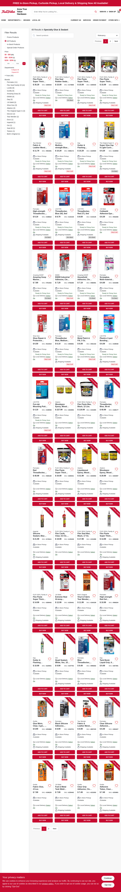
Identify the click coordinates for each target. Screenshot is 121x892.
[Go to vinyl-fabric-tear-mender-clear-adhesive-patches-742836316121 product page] (86, 602)
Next (116, 41)
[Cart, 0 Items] (118, 11)
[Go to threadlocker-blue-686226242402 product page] (109, 410)
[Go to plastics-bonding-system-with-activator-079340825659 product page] (109, 344)
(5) (10, 91)
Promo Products (13, 37)
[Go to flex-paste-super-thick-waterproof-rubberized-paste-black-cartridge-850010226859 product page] (109, 539)
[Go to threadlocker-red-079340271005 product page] (86, 217)
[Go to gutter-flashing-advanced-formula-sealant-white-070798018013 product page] (86, 151)
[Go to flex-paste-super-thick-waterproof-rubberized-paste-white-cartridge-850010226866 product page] (42, 602)
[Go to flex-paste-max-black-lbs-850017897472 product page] (86, 410)
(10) (16, 85)
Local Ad (36, 20)
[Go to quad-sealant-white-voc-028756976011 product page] (64, 665)
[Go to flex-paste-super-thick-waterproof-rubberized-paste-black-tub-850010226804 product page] (86, 85)
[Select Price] (24, 63)
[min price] (8, 63)
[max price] (17, 63)
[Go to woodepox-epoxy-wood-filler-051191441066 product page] (109, 475)
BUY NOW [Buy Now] (42, 115)
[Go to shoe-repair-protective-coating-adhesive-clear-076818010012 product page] (42, 344)
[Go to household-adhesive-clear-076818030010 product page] (86, 281)
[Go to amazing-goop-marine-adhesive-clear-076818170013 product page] (42, 281)
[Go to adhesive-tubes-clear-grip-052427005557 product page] (109, 792)
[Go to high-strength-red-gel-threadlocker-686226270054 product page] (109, 602)
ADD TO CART (42, 110)
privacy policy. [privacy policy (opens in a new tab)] (48, 884)
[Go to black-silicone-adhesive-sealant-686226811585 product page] (64, 729)
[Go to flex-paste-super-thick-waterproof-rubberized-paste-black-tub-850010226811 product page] (64, 475)
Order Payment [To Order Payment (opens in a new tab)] (99, 20)
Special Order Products (15, 47)
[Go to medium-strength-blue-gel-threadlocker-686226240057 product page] (64, 151)
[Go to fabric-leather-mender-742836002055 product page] (86, 729)
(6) (10, 88)
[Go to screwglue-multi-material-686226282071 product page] (109, 281)
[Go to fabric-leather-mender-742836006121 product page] (42, 151)
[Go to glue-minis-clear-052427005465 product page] (42, 729)
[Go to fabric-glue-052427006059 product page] (42, 792)
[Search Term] (65, 11)
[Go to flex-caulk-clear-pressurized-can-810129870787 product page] (64, 539)
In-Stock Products (13, 44)
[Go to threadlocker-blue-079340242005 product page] (64, 217)
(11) (12, 82)
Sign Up (112, 12)
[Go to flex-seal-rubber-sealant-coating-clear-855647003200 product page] (64, 85)
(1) (10, 120)
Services (87, 20)
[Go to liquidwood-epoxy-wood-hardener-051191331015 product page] (86, 475)
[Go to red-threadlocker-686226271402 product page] (42, 475)
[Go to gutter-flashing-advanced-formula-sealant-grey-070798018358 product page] (42, 665)
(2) (11, 114)
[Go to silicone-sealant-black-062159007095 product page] (42, 539)
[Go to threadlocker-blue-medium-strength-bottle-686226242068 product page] (64, 344)
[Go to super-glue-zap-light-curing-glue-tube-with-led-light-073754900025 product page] (109, 151)
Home (3, 20)
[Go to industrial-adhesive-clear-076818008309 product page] (64, 281)
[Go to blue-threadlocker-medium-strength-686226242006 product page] (86, 665)
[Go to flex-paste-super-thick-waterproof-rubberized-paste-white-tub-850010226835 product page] (109, 85)
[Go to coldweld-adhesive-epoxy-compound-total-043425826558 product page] (109, 217)
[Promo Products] (5, 37)
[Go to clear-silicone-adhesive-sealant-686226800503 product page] (109, 729)
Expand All (15, 72)
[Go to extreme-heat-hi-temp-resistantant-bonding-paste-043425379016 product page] (64, 602)
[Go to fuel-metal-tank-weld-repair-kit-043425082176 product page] (64, 792)
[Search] (96, 11)
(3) (10, 99)
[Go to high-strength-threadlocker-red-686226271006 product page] (42, 217)
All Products (11, 41)
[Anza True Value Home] (8, 11)
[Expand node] (5, 75)
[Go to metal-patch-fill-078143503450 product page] (86, 344)
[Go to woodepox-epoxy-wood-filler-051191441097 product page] (64, 410)
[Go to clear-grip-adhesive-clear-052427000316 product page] (86, 792)
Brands (27, 20)
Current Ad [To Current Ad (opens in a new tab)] (76, 20)
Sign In (103, 12)
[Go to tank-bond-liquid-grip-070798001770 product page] (109, 665)
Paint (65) (10, 76)
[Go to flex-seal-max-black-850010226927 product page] (86, 539)
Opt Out (108, 885)
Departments (14, 20)
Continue (108, 878)
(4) (13, 94)
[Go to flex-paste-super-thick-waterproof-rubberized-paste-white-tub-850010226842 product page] (42, 85)
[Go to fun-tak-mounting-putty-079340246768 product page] (42, 410)
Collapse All (15, 70)
